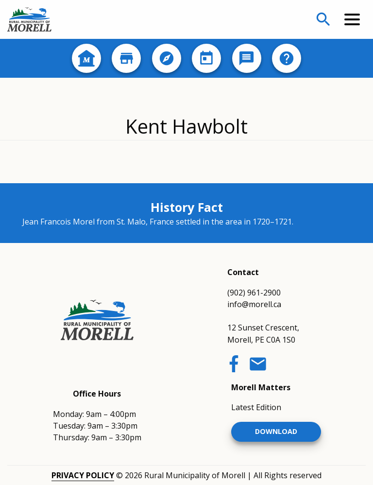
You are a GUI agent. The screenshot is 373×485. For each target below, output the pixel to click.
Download (276, 431)
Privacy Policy (82, 475)
